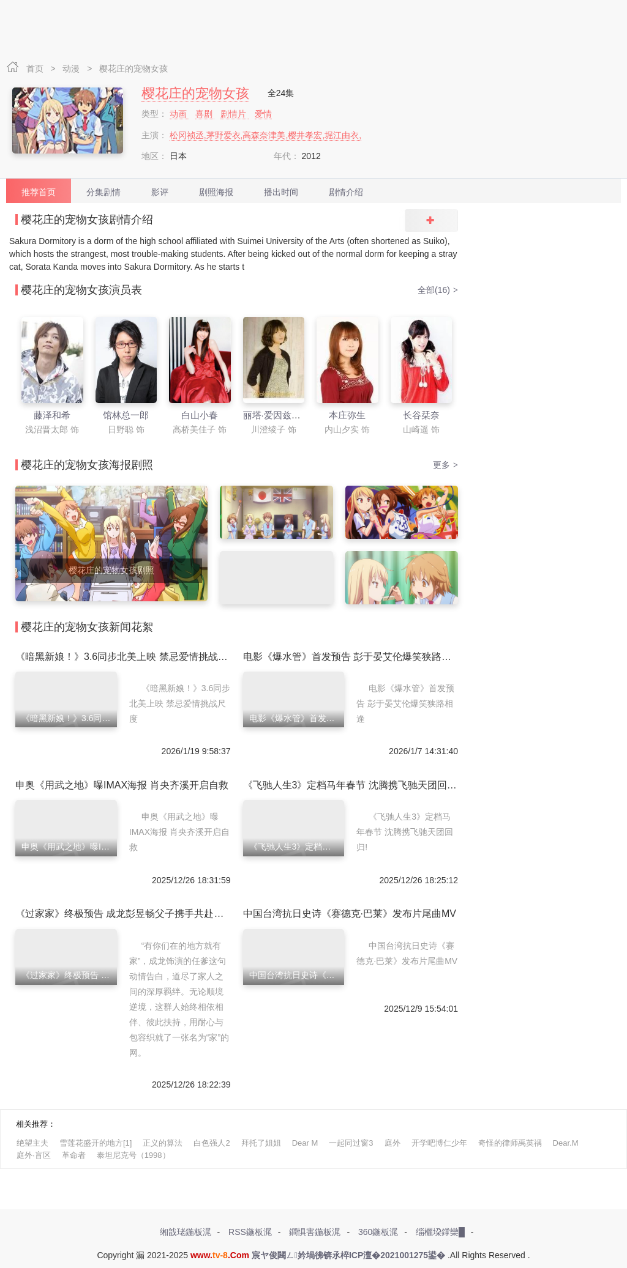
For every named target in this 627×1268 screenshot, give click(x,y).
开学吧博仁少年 (439, 1143)
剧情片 (234, 114)
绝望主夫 (32, 1143)
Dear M (305, 1143)
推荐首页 (38, 192)
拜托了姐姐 (261, 1143)
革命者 (74, 1155)
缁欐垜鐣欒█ (440, 1232)
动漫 (72, 68)
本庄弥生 (347, 415)
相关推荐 (32, 1124)
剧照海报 (216, 192)
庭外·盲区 (34, 1155)
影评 (159, 192)
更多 (445, 465)
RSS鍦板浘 (250, 1232)
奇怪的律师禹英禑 (510, 1143)
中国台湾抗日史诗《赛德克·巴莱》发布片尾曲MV (349, 913)
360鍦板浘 (378, 1232)
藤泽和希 (52, 415)
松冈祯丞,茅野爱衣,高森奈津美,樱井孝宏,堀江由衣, (265, 135)
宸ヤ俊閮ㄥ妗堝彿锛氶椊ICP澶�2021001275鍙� (348, 1255)
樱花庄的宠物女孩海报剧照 (87, 465)
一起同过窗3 (351, 1143)
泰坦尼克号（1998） (133, 1155)
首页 (36, 68)
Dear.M (566, 1143)
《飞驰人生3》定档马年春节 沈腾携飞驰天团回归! (351, 785)
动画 (179, 114)
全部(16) (438, 290)
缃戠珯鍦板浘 (185, 1232)
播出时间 (281, 192)
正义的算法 (162, 1143)
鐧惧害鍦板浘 (314, 1232)
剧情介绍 (346, 192)
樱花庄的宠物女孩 (133, 68)
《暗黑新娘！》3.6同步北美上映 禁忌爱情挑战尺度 (126, 656)
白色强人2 (211, 1143)
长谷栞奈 (421, 415)
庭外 (392, 1143)
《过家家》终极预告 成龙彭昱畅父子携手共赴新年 (124, 913)
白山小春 (199, 415)
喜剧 (205, 114)
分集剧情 (103, 192)
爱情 (263, 114)
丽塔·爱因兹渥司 (276, 415)
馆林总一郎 (126, 415)
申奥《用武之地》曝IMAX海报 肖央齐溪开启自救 (121, 785)
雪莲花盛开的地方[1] (95, 1143)
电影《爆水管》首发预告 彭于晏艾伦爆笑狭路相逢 (352, 656)
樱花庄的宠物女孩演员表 (81, 290)
